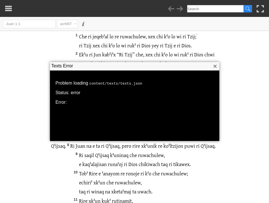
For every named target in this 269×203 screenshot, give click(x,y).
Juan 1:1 (29, 24)
